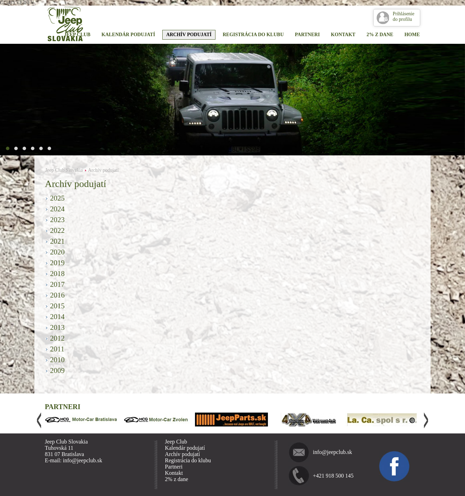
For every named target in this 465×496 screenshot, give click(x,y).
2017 (57, 284)
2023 (57, 220)
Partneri (307, 34)
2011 (57, 349)
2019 (57, 263)
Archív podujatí (189, 34)
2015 (57, 306)
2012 (57, 338)
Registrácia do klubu (253, 34)
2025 (57, 198)
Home (412, 34)
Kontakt (343, 34)
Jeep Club (77, 34)
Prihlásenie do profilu (403, 16)
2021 (57, 241)
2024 (57, 209)
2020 (57, 252)
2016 (57, 295)
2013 (57, 327)
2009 (57, 370)
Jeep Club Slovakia (64, 170)
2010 (57, 360)
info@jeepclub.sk (332, 452)
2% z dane (380, 34)
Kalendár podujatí (128, 34)
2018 (57, 273)
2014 (57, 316)
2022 (57, 230)
